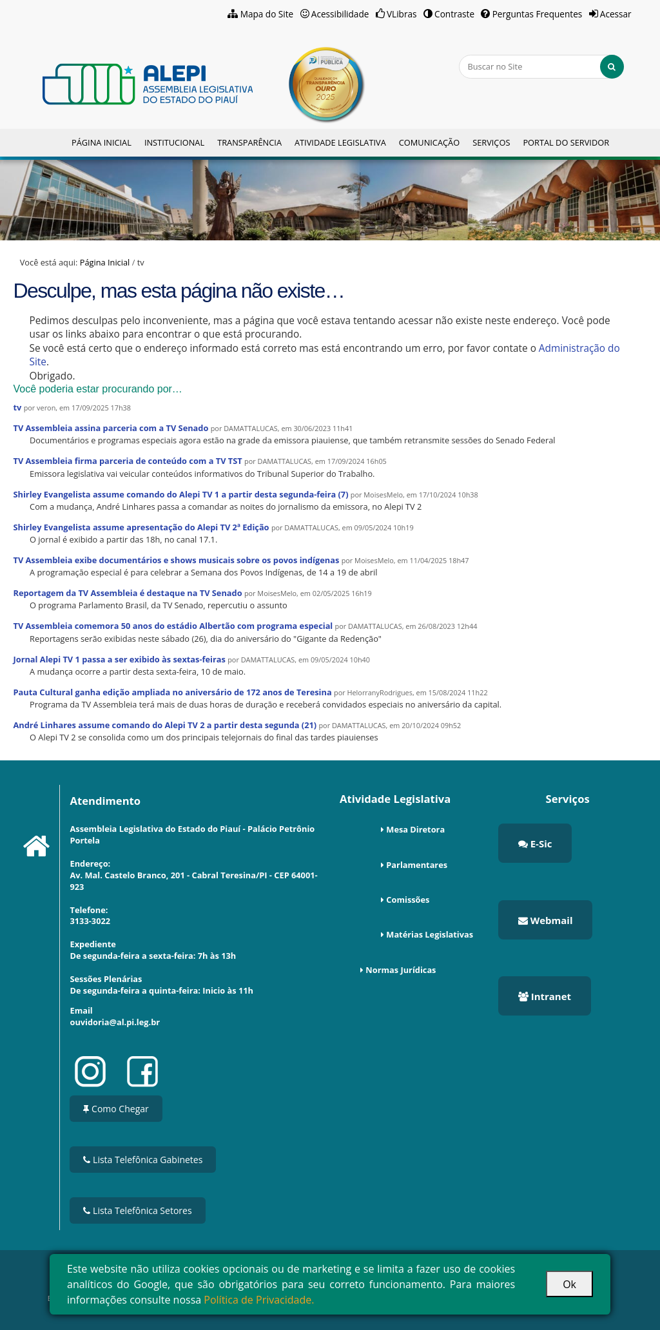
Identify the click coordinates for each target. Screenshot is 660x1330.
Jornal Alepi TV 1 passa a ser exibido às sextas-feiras (119, 659)
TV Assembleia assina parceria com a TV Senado (110, 428)
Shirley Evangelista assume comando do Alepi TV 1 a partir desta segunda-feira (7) (180, 494)
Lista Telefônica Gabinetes (142, 1159)
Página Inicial (101, 142)
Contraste (454, 14)
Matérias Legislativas (429, 934)
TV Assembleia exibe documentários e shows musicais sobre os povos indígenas (176, 560)
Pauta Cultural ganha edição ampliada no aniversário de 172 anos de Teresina (172, 692)
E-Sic (535, 843)
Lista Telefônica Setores (137, 1210)
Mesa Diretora (415, 829)
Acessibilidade (340, 14)
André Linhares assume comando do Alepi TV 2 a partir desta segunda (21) (164, 725)
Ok (569, 1284)
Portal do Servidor (566, 142)
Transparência (249, 142)
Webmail (545, 920)
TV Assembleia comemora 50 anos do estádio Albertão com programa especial (173, 625)
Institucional (174, 142)
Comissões (407, 899)
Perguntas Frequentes (537, 14)
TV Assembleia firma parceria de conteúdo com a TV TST (127, 461)
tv (17, 407)
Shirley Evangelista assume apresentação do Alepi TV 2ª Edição (141, 527)
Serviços (491, 142)
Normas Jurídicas (400, 970)
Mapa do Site (267, 14)
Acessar (616, 14)
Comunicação (429, 142)
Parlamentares (416, 865)
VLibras (402, 14)
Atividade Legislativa (340, 142)
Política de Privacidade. (259, 1300)
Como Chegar (115, 1109)
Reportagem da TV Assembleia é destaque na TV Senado (127, 593)
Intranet (544, 996)
